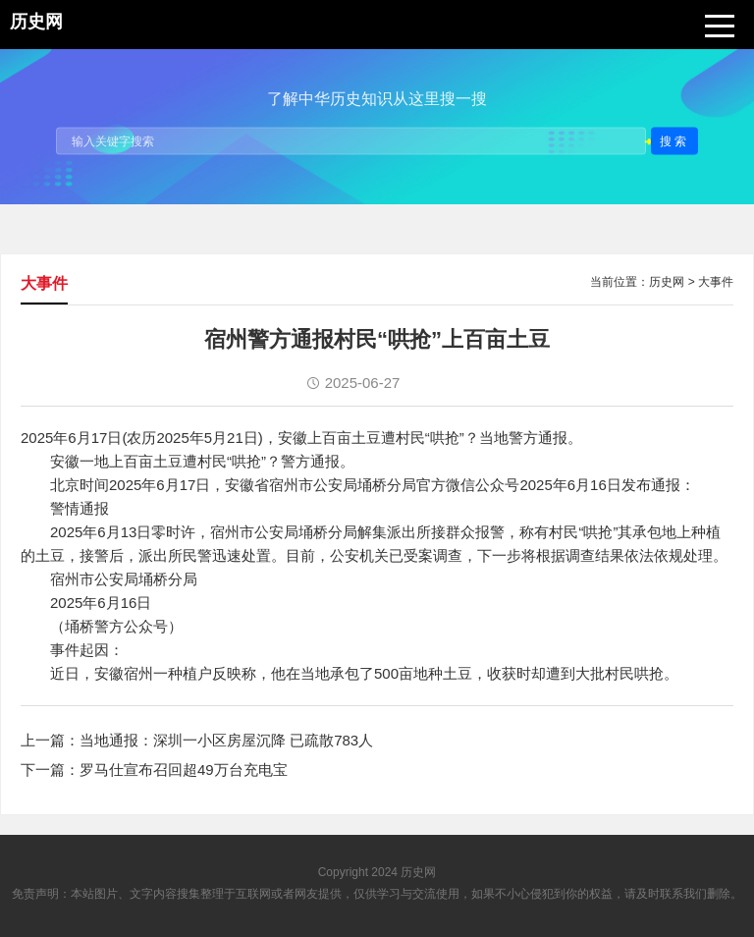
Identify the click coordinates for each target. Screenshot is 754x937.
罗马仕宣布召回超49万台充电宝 (184, 769)
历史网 (666, 282)
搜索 (674, 140)
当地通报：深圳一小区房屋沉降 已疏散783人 (226, 740)
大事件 (715, 282)
